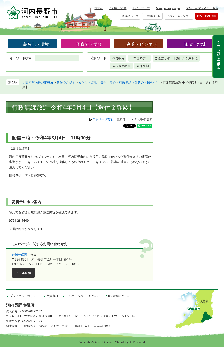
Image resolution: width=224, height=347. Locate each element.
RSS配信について (119, 296)
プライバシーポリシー (24, 296)
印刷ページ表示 (103, 119)
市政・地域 (195, 44)
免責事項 (52, 296)
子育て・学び (89, 44)
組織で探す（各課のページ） (25, 321)
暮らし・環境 (36, 44)
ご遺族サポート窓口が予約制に (176, 58)
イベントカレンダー (179, 16)
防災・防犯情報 (206, 16)
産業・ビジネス (142, 44)
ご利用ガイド (117, 8)
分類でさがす (66, 82)
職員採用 (118, 58)
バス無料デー (139, 58)
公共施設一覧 (152, 16)
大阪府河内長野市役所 (37, 82)
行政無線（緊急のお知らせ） (139, 82)
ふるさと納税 (121, 66)
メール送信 (23, 273)
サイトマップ (141, 8)
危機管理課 (19, 255)
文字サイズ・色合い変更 (202, 8)
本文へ (98, 8)
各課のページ (130, 16)
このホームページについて (83, 296)
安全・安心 (108, 82)
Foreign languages (168, 8)
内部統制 (142, 66)
